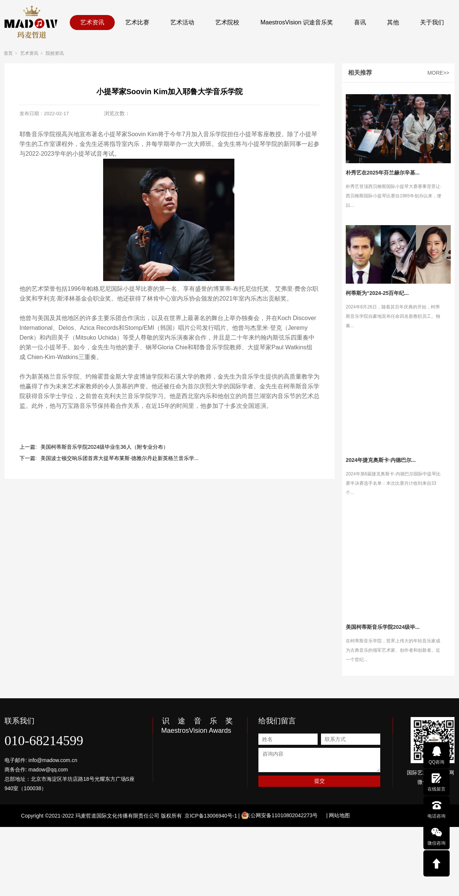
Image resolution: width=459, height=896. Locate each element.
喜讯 (360, 22)
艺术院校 (227, 22)
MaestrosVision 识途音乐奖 (296, 22)
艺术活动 (182, 22)
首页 (8, 53)
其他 (393, 22)
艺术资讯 (92, 22)
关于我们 (432, 22)
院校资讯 (55, 53)
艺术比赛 (137, 22)
